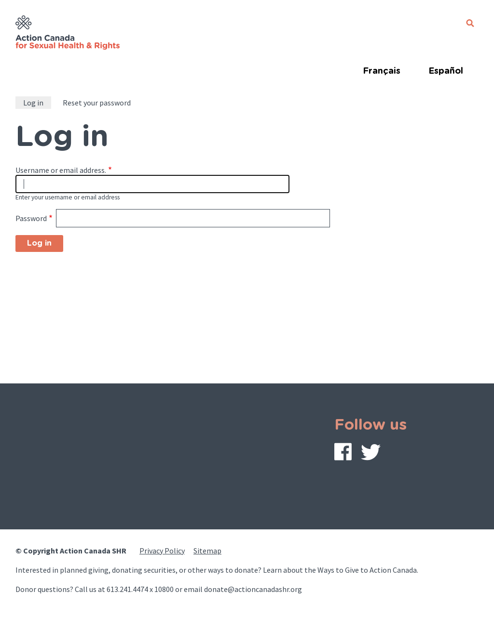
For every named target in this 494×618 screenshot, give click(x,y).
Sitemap (207, 550)
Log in (33, 102)
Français (381, 71)
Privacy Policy (162, 550)
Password (31, 218)
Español (445, 71)
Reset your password (97, 102)
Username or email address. (60, 170)
